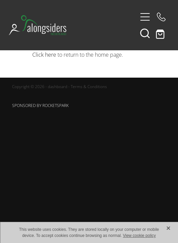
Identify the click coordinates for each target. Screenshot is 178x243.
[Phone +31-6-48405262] (161, 17)
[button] (145, 33)
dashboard (57, 86)
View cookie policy (139, 235)
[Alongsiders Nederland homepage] (73, 25)
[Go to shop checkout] (161, 33)
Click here (44, 55)
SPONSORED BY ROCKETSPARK (40, 105)
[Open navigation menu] (145, 17)
